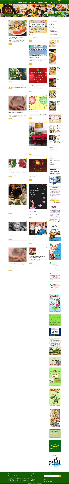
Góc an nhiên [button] (25, 2)
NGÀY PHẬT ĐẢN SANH (33, 211)
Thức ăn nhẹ (52, 24)
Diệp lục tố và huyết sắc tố (33, 111)
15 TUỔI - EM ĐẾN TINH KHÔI (34, 57)
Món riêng (52, 30)
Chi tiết (10, 88)
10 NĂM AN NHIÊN (32, 237)
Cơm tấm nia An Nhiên (58, 102)
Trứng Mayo (58, 41)
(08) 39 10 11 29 (13, 0)
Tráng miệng (52, 27)
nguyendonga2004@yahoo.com (23, 0)
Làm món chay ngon (32, 2)
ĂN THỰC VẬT (11, 232)
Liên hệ (60, 2)
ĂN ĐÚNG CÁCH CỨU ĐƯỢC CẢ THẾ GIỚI (16, 112)
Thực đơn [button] (46, 2)
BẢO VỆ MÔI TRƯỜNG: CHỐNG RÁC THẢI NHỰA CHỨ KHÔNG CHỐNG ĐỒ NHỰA (37, 257)
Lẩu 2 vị (58, 78)
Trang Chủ (20, 2)
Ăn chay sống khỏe (40, 2)
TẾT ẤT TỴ (30, 34)
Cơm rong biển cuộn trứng (58, 68)
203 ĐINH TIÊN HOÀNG (54, 31)
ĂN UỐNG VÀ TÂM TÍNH (13, 169)
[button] (60, 0)
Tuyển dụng (55, 2)
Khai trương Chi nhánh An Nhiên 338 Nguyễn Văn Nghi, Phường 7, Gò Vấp (37, 85)
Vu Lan (30, 173)
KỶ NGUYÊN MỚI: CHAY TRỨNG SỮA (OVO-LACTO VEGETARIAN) (16, 38)
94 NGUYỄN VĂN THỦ (54, 34)
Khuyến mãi (50, 2)
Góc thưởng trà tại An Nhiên (33, 148)
